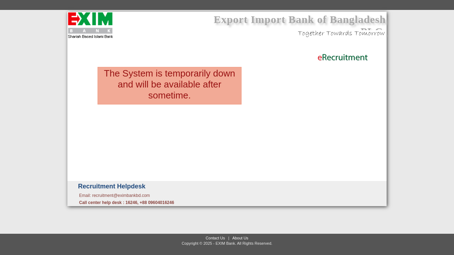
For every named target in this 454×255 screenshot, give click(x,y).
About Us (240, 238)
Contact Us (215, 238)
